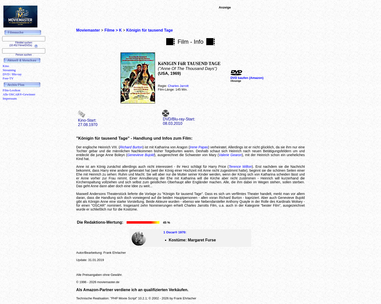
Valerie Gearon (230, 155)
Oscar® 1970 (175, 232)
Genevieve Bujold (140, 155)
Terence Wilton (240, 167)
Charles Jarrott (178, 86)
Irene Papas (199, 147)
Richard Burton (131, 147)
